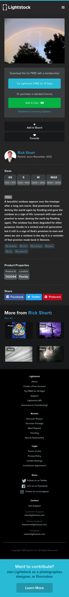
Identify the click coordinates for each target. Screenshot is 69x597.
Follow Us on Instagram (37, 491)
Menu (63, 7)
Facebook (14, 297)
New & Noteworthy (34, 437)
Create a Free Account (34, 386)
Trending (34, 432)
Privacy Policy (34, 455)
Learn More (34, 587)
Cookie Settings (35, 460)
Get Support (35, 505)
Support (34, 395)
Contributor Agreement (34, 465)
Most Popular (34, 428)
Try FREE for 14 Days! (34, 391)
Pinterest (52, 297)
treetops (36, 246)
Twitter (34, 297)
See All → (10, 318)
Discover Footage (34, 423)
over (23, 246)
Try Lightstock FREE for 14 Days (35, 83)
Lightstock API (34, 400)
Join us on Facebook (37, 485)
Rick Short (26, 152)
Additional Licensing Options (34, 111)
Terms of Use (34, 451)
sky (9, 251)
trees (49, 246)
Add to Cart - (34, 103)
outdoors (21, 251)
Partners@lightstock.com (34, 524)
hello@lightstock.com (34, 534)
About (34, 381)
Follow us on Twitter (37, 480)
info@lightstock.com (34, 515)
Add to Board (34, 126)
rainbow (11, 246)
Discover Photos (34, 418)
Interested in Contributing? (34, 405)
